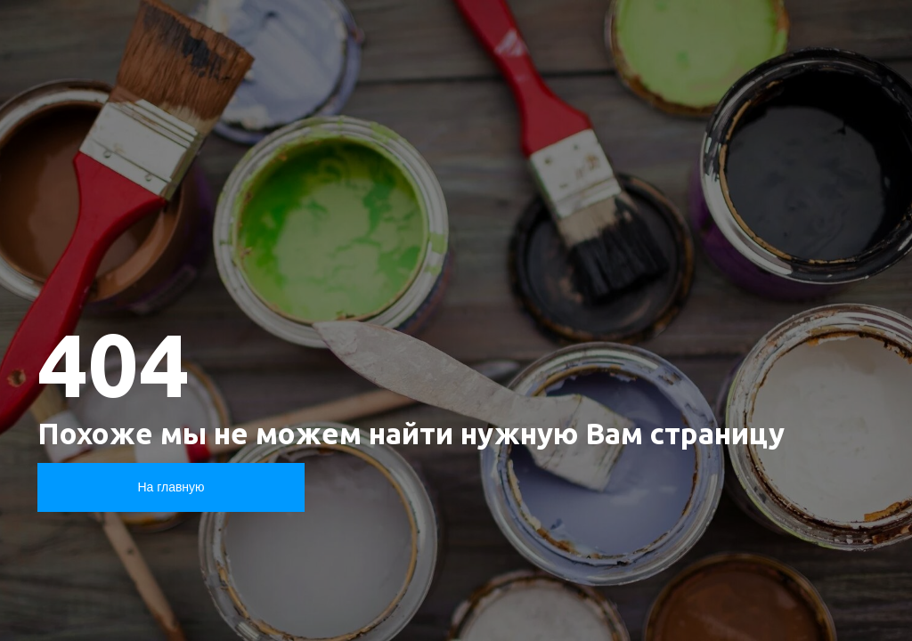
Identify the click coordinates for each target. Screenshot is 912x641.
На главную (170, 487)
